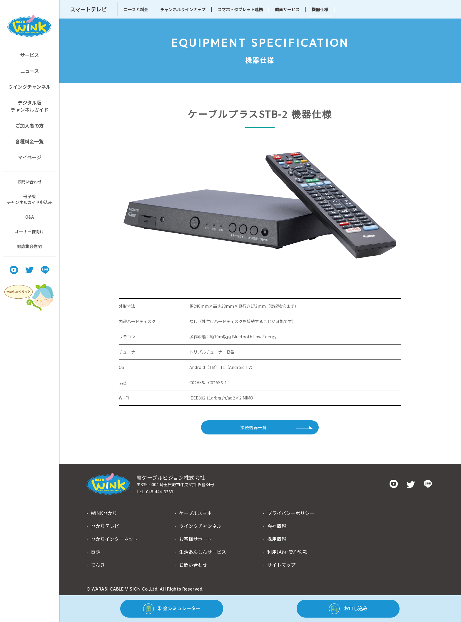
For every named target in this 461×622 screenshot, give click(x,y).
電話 (95, 551)
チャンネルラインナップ (183, 9)
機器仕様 (320, 9)
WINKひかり (104, 512)
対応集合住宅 (29, 246)
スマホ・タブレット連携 (240, 9)
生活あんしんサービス (202, 551)
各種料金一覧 (29, 141)
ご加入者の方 (29, 125)
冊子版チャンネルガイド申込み (29, 199)
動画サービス (287, 9)
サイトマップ (281, 564)
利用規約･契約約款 (287, 551)
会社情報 (276, 525)
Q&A (29, 217)
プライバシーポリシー (290, 512)
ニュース (29, 70)
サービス (29, 54)
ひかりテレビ (105, 525)
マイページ (29, 157)
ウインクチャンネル (29, 86)
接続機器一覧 (253, 427)
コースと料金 (136, 9)
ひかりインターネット (114, 538)
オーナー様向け (29, 232)
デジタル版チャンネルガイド (29, 106)
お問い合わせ (29, 182)
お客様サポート (195, 538)
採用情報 (276, 538)
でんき (98, 564)
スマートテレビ (88, 9)
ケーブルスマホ (195, 512)
